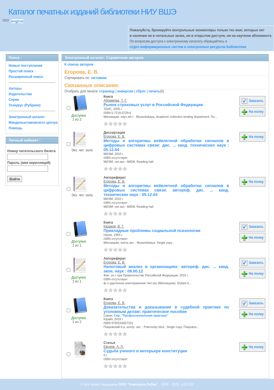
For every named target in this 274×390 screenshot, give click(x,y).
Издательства (20, 94)
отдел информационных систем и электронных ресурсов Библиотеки (188, 47)
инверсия (125, 91)
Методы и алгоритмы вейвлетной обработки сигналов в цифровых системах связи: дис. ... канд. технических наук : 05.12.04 (166, 145)
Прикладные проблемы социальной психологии (152, 230)
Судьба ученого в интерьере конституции (145, 351)
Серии (14, 100)
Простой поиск (21, 71)
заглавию (99, 78)
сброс (141, 91)
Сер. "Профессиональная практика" (141, 315)
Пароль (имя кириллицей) (29, 163)
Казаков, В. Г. (114, 226)
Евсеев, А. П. (114, 347)
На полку (252, 112)
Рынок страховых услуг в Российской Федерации (153, 104)
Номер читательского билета (31, 151)
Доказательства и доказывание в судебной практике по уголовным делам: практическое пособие (166, 309)
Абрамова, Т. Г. (115, 100)
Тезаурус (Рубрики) (24, 105)
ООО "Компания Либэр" (139, 384)
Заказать (252, 101)
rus (20, 21)
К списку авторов (78, 64)
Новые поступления (25, 66)
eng (14, 21)
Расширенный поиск (26, 77)
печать (154, 91)
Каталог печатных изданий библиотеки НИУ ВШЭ (92, 11)
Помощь (15, 128)
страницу (107, 91)
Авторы (15, 88)
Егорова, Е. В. (114, 136)
